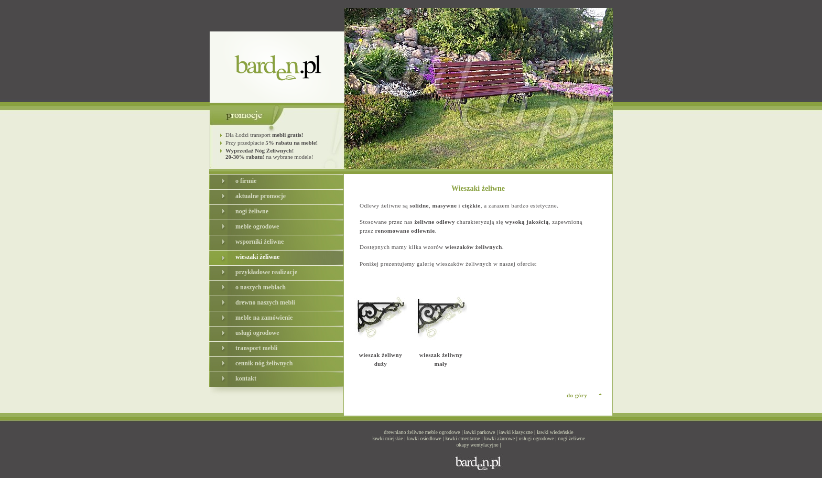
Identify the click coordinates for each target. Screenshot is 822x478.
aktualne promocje (260, 196)
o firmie (245, 180)
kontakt (245, 378)
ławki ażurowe (499, 438)
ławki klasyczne (516, 432)
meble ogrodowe (257, 226)
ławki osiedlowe (424, 438)
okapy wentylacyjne (477, 445)
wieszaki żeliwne (257, 256)
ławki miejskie (387, 438)
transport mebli (256, 348)
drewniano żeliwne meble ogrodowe (422, 432)
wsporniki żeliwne (259, 241)
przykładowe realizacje (266, 272)
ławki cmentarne (462, 438)
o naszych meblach (260, 287)
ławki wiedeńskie (555, 432)
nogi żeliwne (251, 211)
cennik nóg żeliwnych (264, 363)
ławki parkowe (479, 432)
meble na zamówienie (264, 317)
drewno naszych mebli (265, 302)
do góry (577, 395)
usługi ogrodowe (257, 332)
